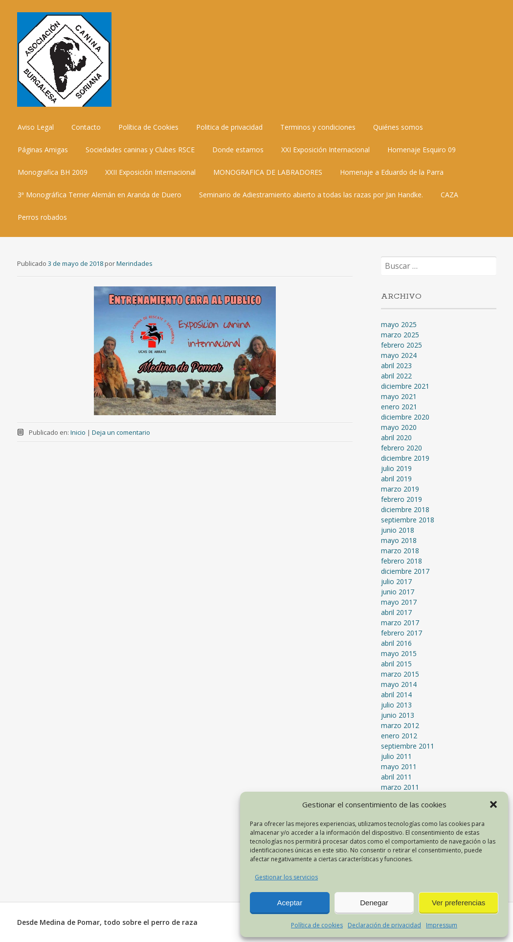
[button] (493, 804)
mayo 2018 (399, 540)
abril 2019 (396, 478)
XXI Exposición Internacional (325, 149)
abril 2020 (396, 437)
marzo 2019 (400, 489)
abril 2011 (396, 776)
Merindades (134, 263)
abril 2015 (396, 663)
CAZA (449, 194)
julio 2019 (396, 468)
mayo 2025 (399, 324)
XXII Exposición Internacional (150, 172)
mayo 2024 (399, 355)
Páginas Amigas (43, 149)
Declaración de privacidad (384, 925)
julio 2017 (396, 581)
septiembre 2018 (407, 519)
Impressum (441, 925)
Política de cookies (317, 925)
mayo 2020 (399, 427)
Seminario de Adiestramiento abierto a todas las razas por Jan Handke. (311, 194)
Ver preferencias (458, 902)
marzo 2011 (400, 787)
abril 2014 (396, 694)
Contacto (86, 127)
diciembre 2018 (405, 509)
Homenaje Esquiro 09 (421, 149)
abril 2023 (396, 365)
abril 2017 (396, 612)
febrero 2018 (401, 560)
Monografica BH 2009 (53, 172)
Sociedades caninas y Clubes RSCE (140, 149)
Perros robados (42, 217)
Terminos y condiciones (318, 127)
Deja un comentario (121, 432)
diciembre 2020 (405, 417)
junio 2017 (397, 591)
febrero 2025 (401, 345)
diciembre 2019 (405, 458)
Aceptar (289, 902)
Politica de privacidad (229, 127)
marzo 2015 (400, 674)
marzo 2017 (400, 622)
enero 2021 (399, 406)
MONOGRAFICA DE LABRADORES (267, 172)
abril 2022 (396, 375)
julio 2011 (396, 756)
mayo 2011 (399, 766)
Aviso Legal (36, 127)
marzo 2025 (400, 334)
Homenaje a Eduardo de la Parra (392, 172)
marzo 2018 (400, 550)
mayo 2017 (399, 602)
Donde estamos (238, 149)
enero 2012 (399, 735)
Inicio (78, 432)
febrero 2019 (401, 499)
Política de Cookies (148, 127)
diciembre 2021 (405, 386)
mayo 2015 (399, 653)
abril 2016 (396, 643)
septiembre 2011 (407, 746)
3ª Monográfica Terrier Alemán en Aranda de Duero (99, 194)
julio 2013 (396, 704)
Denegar (374, 902)
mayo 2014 (399, 684)
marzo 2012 (400, 725)
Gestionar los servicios (286, 877)
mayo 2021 (399, 396)
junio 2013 (397, 715)
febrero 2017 (401, 632)
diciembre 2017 (405, 571)
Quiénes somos (398, 127)
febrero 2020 (401, 447)
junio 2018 (397, 530)
